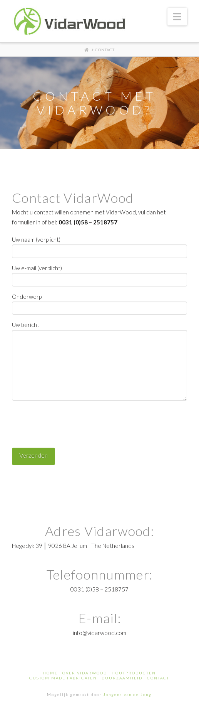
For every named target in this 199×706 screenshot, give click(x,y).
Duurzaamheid (122, 678)
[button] (177, 16)
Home (50, 673)
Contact (158, 678)
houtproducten (134, 673)
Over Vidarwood (84, 673)
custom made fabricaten (63, 678)
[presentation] (70, 421)
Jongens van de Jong (127, 694)
